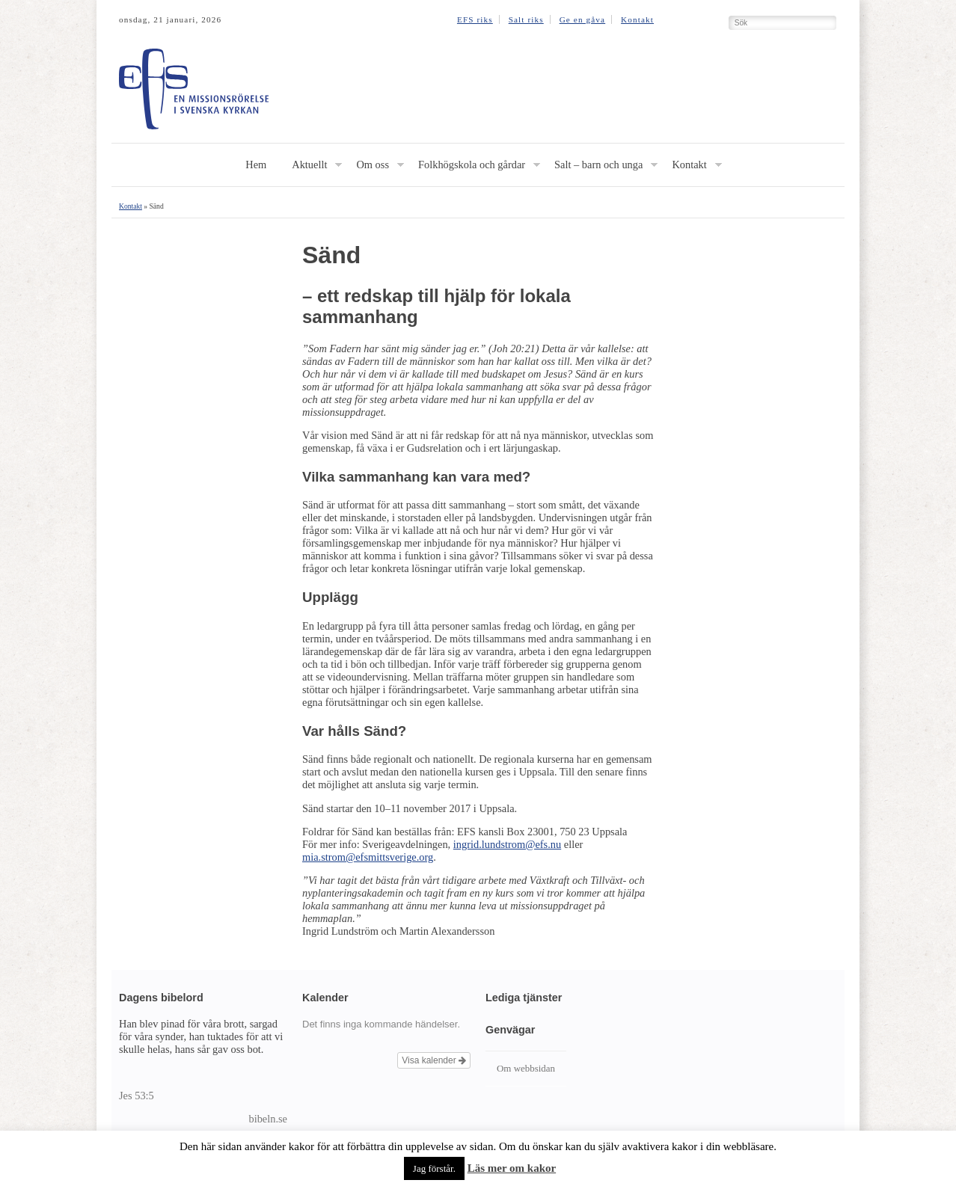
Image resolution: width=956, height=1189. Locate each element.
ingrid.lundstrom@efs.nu (507, 844)
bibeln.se (267, 1119)
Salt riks (526, 19)
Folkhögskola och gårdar (471, 164)
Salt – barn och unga (598, 164)
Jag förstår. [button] (434, 1168)
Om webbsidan (526, 1068)
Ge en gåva (583, 19)
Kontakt (637, 19)
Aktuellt (309, 164)
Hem (255, 164)
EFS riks (475, 19)
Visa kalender (434, 1060)
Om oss (372, 164)
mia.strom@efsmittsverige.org (367, 857)
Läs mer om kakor (512, 1168)
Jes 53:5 (136, 1096)
